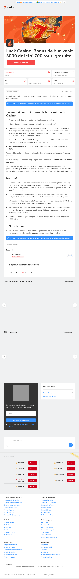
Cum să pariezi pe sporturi (13, 550)
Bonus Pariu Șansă (58, 397)
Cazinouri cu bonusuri (48, 503)
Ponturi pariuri (9, 523)
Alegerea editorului (10, 545)
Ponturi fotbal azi (10, 533)
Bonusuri (11, 14)
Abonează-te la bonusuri (21, 420)
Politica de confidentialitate (50, 555)
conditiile (21, 425)
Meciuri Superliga (47, 528)
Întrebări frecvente (10, 555)
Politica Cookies (46, 558)
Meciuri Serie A (46, 535)
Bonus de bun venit (12, 92)
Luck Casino (31, 14)
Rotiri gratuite (46, 508)
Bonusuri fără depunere (12, 516)
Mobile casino (45, 513)
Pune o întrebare (9, 558)
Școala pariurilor (9, 548)
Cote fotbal (45, 525)
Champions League (47, 530)
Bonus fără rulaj (46, 511)
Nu (29, 273)
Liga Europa (45, 533)
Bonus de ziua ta (58, 393)
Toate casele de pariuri (11, 501)
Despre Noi (45, 545)
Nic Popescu (16, 255)
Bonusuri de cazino (21, 14)
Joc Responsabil (46, 548)
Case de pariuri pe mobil (12, 506)
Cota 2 (6, 530)
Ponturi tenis (8, 535)
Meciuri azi (44, 523)
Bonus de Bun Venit (47, 506)
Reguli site (44, 553)
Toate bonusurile (68, 282)
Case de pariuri (9, 457)
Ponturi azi (7, 525)
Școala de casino (9, 553)
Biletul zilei (7, 528)
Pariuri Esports (9, 511)
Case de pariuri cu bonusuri (13, 503)
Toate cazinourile (47, 501)
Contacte (44, 550)
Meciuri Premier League (49, 538)
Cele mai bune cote (10, 508)
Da (14, 273)
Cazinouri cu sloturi (47, 516)
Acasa (5, 14)
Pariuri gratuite (9, 513)
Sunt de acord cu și (22, 426)
